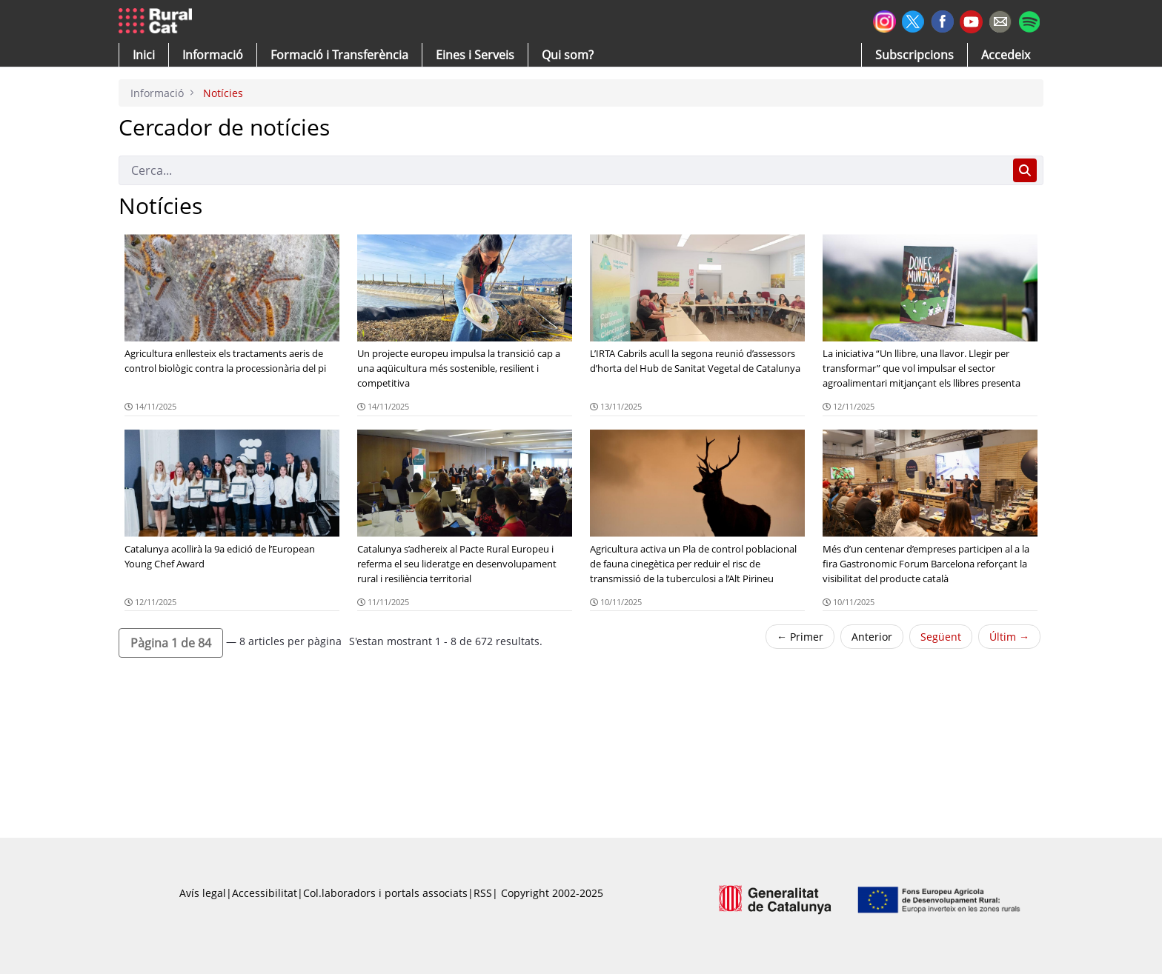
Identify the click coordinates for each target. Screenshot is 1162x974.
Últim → (1009, 637)
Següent (940, 637)
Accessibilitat (264, 893)
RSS (483, 893)
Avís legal (202, 893)
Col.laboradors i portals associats (385, 893)
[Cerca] (563, 170)
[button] (143, 55)
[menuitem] (339, 55)
